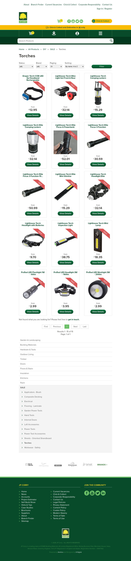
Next (75, 326)
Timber (23, 359)
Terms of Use (59, 518)
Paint (22, 383)
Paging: (53, 63)
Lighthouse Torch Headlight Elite (98, 175)
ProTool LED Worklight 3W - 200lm (98, 273)
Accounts (25, 497)
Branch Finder (37, 4)
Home (21, 49)
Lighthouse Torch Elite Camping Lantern (33, 126)
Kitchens (24, 378)
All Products (33, 49)
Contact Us (107, 4)
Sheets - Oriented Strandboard (37, 438)
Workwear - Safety (32, 448)
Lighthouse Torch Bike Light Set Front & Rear (65, 77)
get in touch (73, 319)
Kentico (60, 552)
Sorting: (68, 63)
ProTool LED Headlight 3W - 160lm (65, 273)
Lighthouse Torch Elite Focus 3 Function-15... (33, 175)
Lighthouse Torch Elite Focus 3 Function (98, 126)
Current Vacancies (53, 4)
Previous (57, 326)
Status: (22, 63)
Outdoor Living (27, 354)
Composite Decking (33, 397)
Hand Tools (29, 415)
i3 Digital (79, 552)
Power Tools (29, 429)
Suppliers (25, 513)
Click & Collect (70, 4)
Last (84, 326)
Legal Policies (59, 502)
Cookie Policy (59, 510)
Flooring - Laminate (33, 406)
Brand (38, 63)
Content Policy (59, 507)
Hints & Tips (26, 505)
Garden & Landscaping (30, 340)
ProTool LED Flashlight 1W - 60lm (33, 273)
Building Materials (28, 345)
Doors (22, 364)
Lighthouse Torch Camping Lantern (98, 77)
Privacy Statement (61, 505)
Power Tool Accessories (34, 434)
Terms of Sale (59, 515)
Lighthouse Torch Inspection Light (65, 224)
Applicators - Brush (32, 392)
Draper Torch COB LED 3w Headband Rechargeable (33, 78)
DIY (44, 49)
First (46, 326)
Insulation (24, 373)
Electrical (28, 401)
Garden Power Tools (33, 411)
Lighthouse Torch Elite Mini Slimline (65, 175)
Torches (27, 443)
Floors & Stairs (26, 368)
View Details (33, 115)
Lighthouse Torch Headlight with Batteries (33, 224)
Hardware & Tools (28, 349)
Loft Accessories (31, 424)
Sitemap (25, 521)
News (23, 494)
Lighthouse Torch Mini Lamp (98, 224)
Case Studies (27, 507)
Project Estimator (28, 499)
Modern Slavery (60, 513)
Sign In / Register (104, 8)
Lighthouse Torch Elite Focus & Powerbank (65, 126)
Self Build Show (28, 502)
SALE (52, 49)
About (26, 4)
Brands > (102, 464)
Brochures (25, 510)
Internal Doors (30, 420)
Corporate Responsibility (89, 4)
